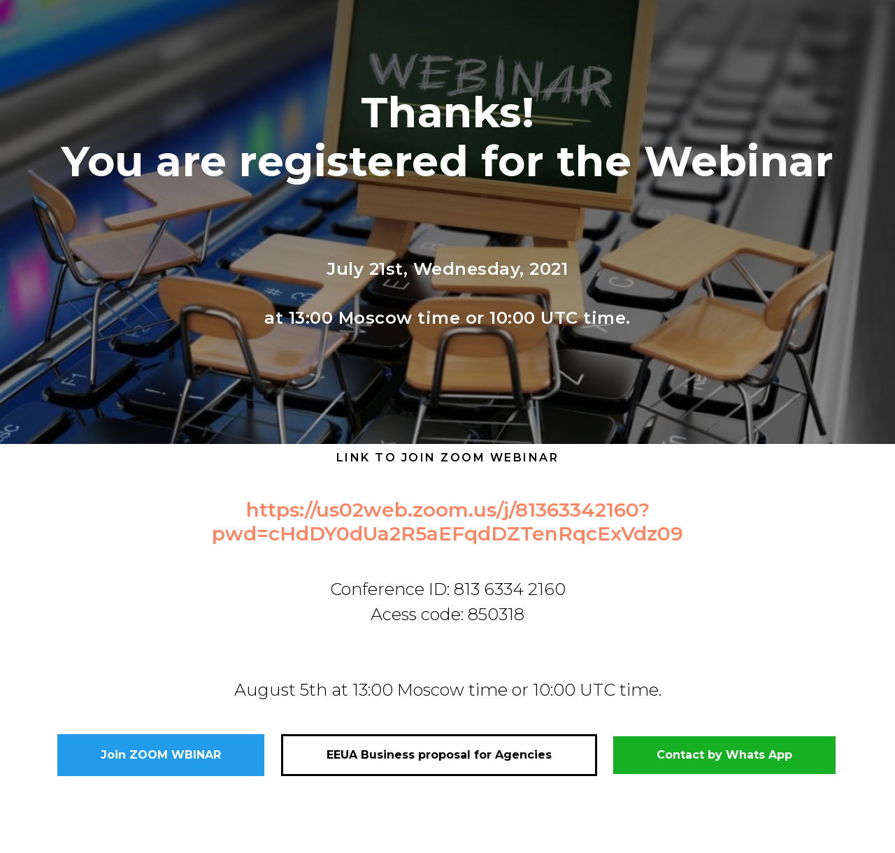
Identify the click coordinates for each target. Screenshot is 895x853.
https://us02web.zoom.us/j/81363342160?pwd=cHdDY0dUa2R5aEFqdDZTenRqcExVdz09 (447, 521)
